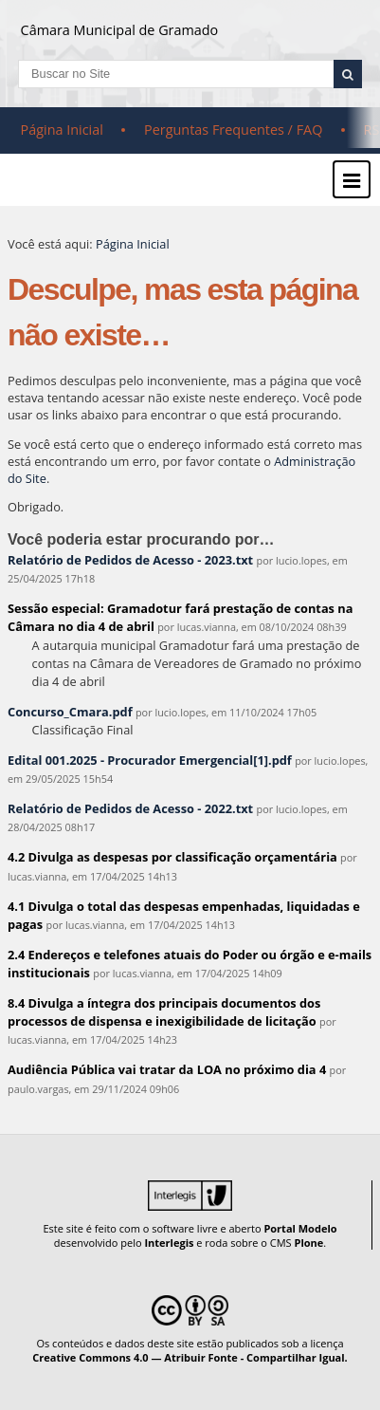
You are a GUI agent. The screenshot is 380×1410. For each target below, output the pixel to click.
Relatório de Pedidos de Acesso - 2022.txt (130, 808)
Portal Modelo (299, 1228)
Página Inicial (62, 130)
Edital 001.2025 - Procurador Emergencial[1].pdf (150, 760)
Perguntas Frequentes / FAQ (233, 130)
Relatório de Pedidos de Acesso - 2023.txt (130, 559)
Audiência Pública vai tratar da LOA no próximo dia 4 (167, 1069)
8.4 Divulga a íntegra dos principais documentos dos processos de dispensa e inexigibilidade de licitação (164, 1012)
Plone (308, 1242)
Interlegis (168, 1242)
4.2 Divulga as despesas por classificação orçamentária (172, 856)
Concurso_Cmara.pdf (70, 711)
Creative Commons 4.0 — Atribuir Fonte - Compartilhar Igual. (190, 1357)
